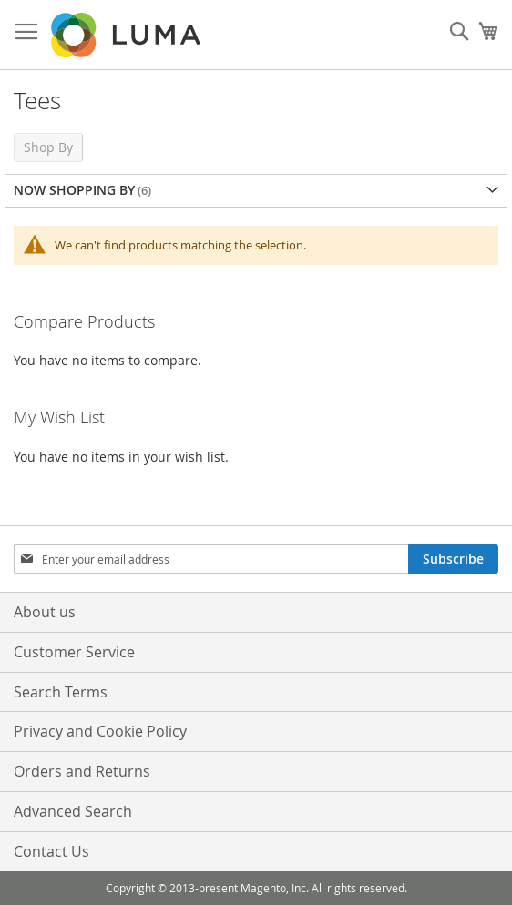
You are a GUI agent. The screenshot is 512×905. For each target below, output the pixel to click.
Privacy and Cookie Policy (100, 731)
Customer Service (74, 652)
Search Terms (61, 692)
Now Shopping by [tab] (74, 189)
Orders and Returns (82, 771)
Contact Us (51, 851)
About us (45, 612)
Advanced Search (73, 811)
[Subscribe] (453, 559)
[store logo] (127, 35)
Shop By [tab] (48, 147)
